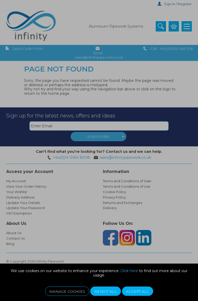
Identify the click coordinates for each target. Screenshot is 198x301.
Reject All (105, 291)
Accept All (137, 291)
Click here (129, 270)
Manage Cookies (67, 291)
